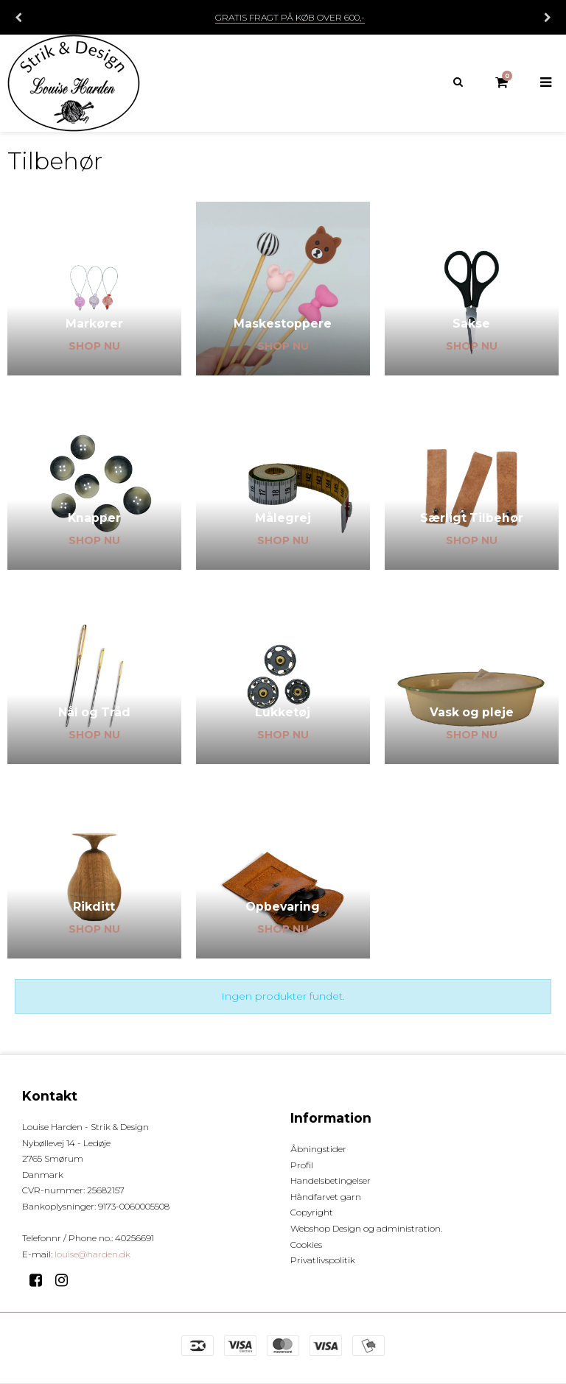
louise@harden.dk (92, 1254)
